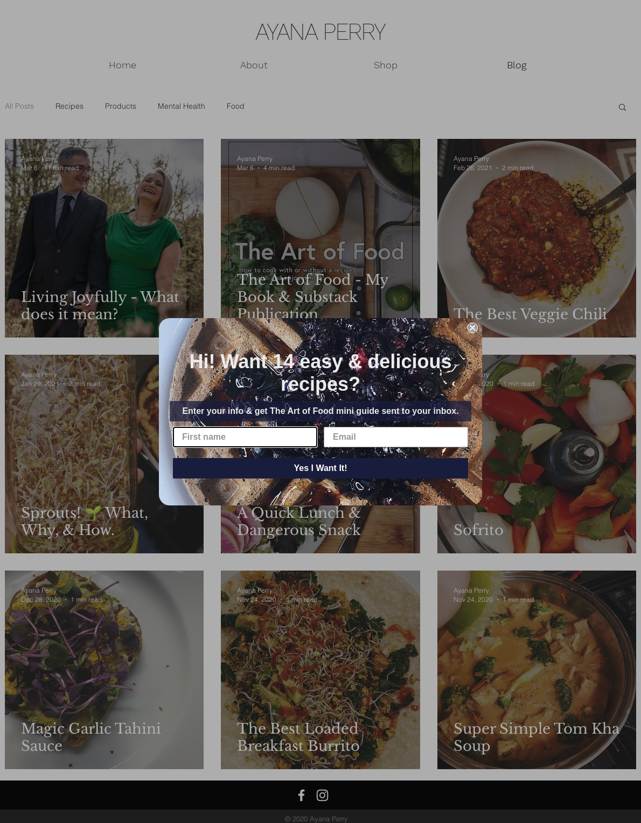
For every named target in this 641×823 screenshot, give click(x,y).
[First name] (245, 437)
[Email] (396, 437)
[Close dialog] (472, 327)
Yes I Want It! (320, 468)
